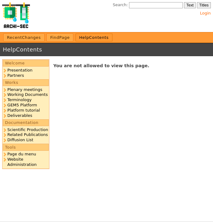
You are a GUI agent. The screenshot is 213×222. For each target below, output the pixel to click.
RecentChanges (24, 37)
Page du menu (21, 154)
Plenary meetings (24, 89)
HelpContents (94, 37)
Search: (120, 4)
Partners (15, 75)
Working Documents (27, 94)
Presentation (19, 70)
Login (205, 13)
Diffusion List (20, 140)
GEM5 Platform (22, 105)
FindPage (60, 37)
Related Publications (27, 134)
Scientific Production (27, 129)
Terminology (19, 99)
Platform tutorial (23, 110)
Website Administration (22, 162)
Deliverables (19, 115)
